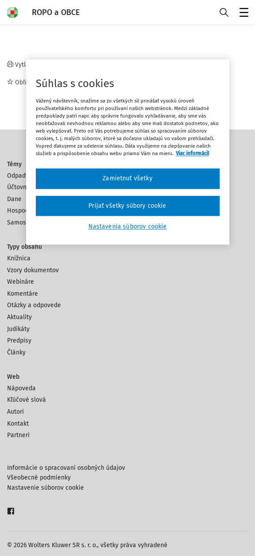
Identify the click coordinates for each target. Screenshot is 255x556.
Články (16, 352)
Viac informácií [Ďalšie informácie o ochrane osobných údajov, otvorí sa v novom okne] (192, 154)
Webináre (20, 282)
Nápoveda (21, 388)
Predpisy (19, 340)
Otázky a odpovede (34, 305)
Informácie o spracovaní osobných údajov (66, 468)
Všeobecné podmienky (39, 477)
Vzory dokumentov (33, 270)
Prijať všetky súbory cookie (127, 205)
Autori (15, 411)
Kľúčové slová (26, 400)
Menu (242, 13)
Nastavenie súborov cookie (45, 487)
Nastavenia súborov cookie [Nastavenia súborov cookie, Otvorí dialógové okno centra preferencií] (127, 227)
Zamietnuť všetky (127, 179)
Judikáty (18, 329)
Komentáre (22, 293)
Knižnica (18, 258)
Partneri (18, 435)
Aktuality (19, 317)
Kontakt (18, 423)
